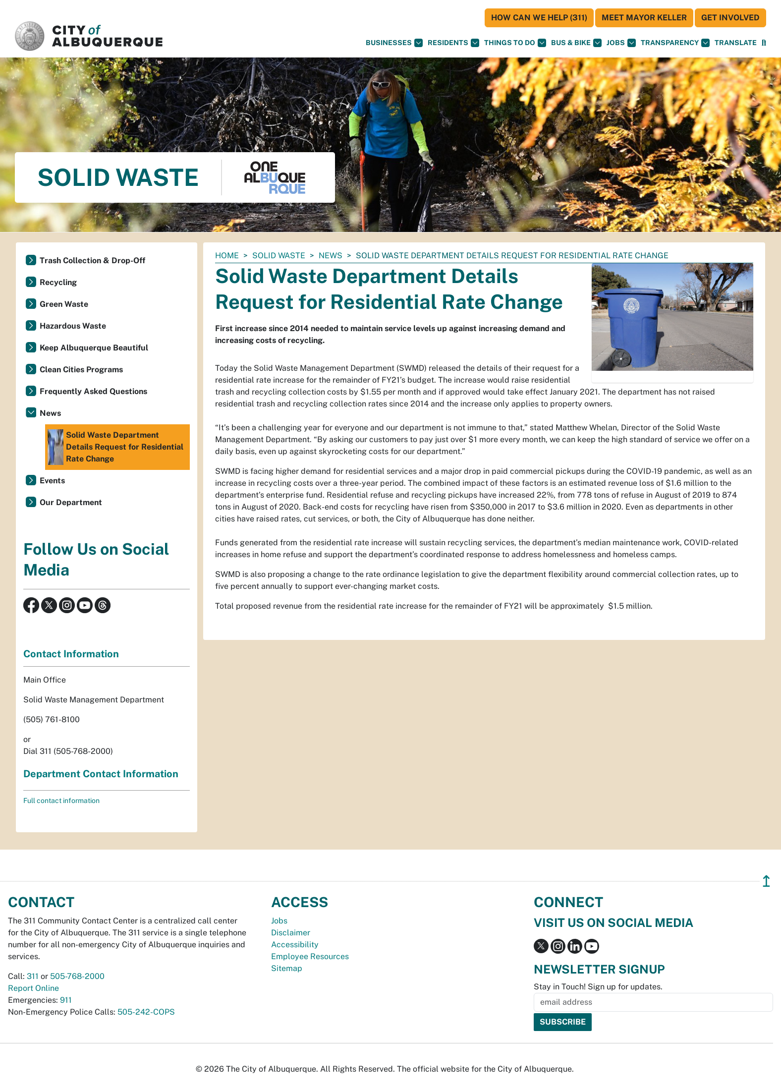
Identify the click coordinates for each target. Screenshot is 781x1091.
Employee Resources (310, 956)
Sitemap (286, 968)
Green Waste (64, 304)
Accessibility (295, 944)
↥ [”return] (766, 881)
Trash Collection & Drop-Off (92, 260)
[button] (736, 43)
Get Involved (730, 17)
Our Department (71, 502)
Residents (453, 43)
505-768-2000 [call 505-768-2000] (77, 976)
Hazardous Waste (73, 326)
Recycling (58, 282)
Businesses (394, 43)
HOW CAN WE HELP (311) (539, 17)
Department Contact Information (100, 774)
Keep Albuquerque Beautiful (94, 347)
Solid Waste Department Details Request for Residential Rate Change (115, 447)
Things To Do (515, 43)
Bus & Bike (576, 43)
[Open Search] (764, 43)
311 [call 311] (33, 976)
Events (52, 480)
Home (227, 255)
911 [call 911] (66, 1000)
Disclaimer (290, 932)
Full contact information (61, 800)
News (330, 255)
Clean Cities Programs (81, 369)
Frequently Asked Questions (93, 391)
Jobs (621, 43)
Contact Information (71, 654)
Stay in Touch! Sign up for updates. (598, 986)
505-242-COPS (146, 1012)
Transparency (675, 43)
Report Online (33, 988)
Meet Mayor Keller (644, 17)
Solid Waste (278, 255)
